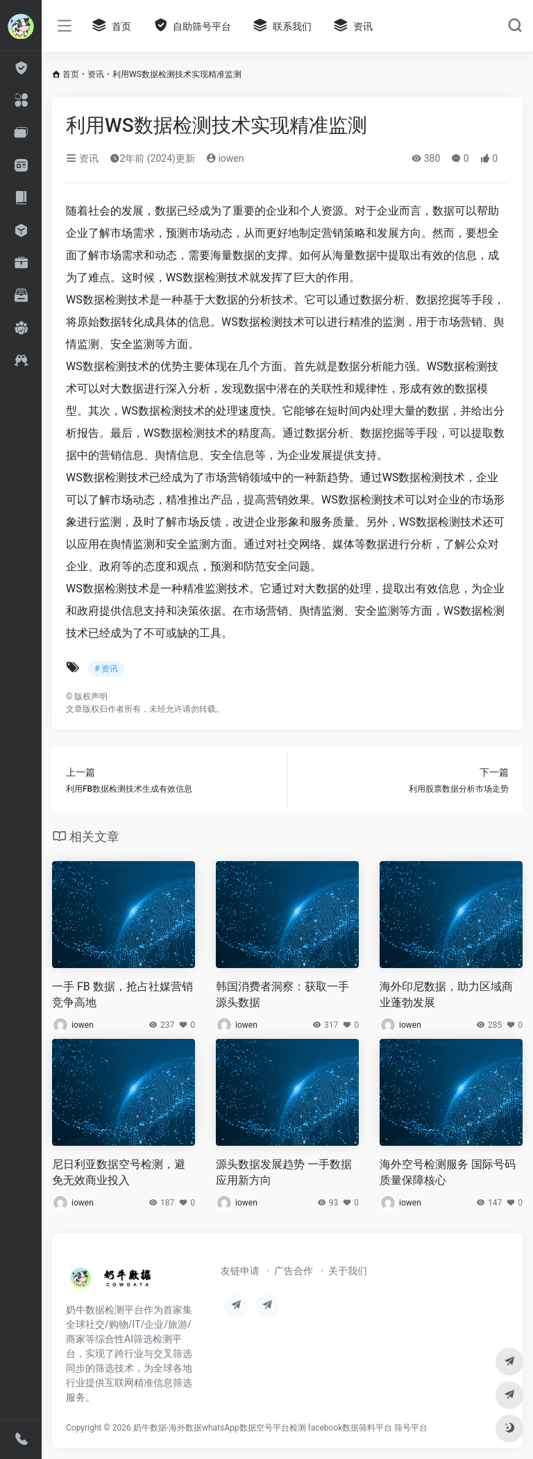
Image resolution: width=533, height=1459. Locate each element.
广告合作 (293, 1270)
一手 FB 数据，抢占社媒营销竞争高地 (122, 994)
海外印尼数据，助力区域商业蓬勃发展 (446, 994)
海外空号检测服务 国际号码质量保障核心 (448, 1172)
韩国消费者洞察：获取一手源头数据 (282, 994)
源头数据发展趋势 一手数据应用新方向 (284, 1172)
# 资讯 (106, 669)
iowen (225, 158)
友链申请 (240, 1270)
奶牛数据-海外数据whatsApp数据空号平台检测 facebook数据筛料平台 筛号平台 (280, 1428)
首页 (70, 74)
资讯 (95, 74)
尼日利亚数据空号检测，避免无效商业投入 (118, 1172)
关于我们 (347, 1270)
